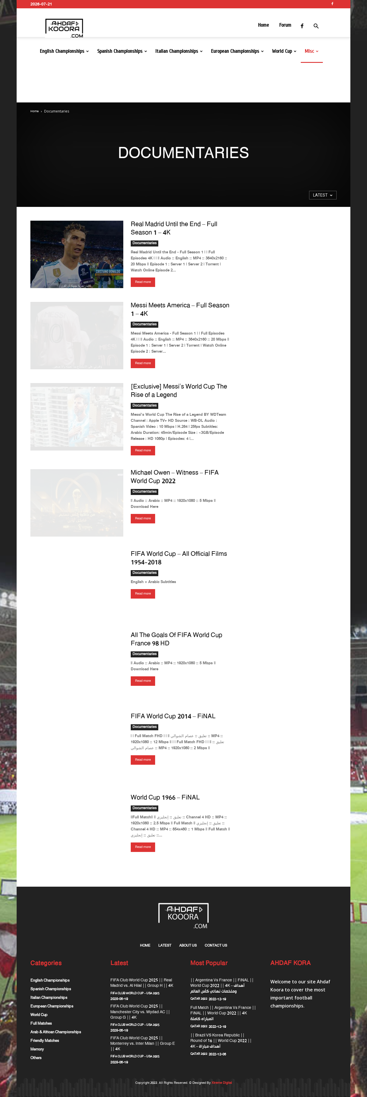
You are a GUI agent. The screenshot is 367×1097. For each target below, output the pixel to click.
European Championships (237, 51)
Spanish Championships (122, 51)
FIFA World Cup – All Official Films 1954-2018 (179, 558)
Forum (285, 25)
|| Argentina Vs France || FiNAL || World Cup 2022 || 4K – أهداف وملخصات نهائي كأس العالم (222, 986)
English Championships (64, 51)
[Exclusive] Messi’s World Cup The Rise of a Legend (179, 391)
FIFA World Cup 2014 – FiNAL (173, 716)
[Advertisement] (183, 83)
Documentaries (144, 243)
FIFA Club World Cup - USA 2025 (134, 993)
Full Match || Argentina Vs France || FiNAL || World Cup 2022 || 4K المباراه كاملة (223, 1013)
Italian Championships (179, 51)
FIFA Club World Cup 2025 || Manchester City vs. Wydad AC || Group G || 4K (140, 1012)
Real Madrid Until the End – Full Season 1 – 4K (174, 228)
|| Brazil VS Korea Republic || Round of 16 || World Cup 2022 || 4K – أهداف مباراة (221, 1041)
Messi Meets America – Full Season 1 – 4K (180, 310)
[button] (323, 27)
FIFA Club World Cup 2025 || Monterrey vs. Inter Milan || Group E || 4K (142, 1044)
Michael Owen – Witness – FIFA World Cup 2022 (175, 477)
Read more (143, 282)
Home (263, 25)
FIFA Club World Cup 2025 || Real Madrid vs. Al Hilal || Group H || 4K (141, 983)
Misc (312, 51)
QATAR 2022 (198, 999)
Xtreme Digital (221, 1083)
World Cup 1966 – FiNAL (165, 798)
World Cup (284, 51)
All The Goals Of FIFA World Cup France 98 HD (176, 639)
